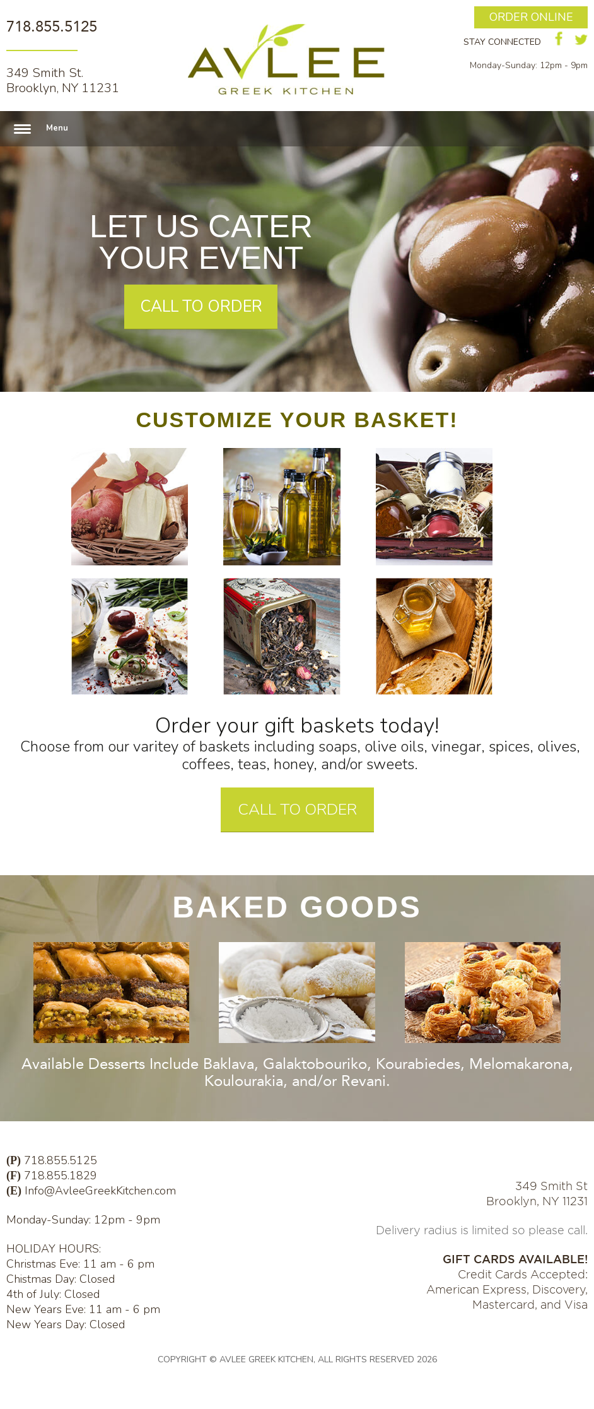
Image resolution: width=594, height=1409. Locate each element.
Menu (57, 128)
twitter (581, 39)
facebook (559, 38)
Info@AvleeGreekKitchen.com (100, 1190)
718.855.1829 (60, 1175)
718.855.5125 (51, 26)
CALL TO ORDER (201, 306)
